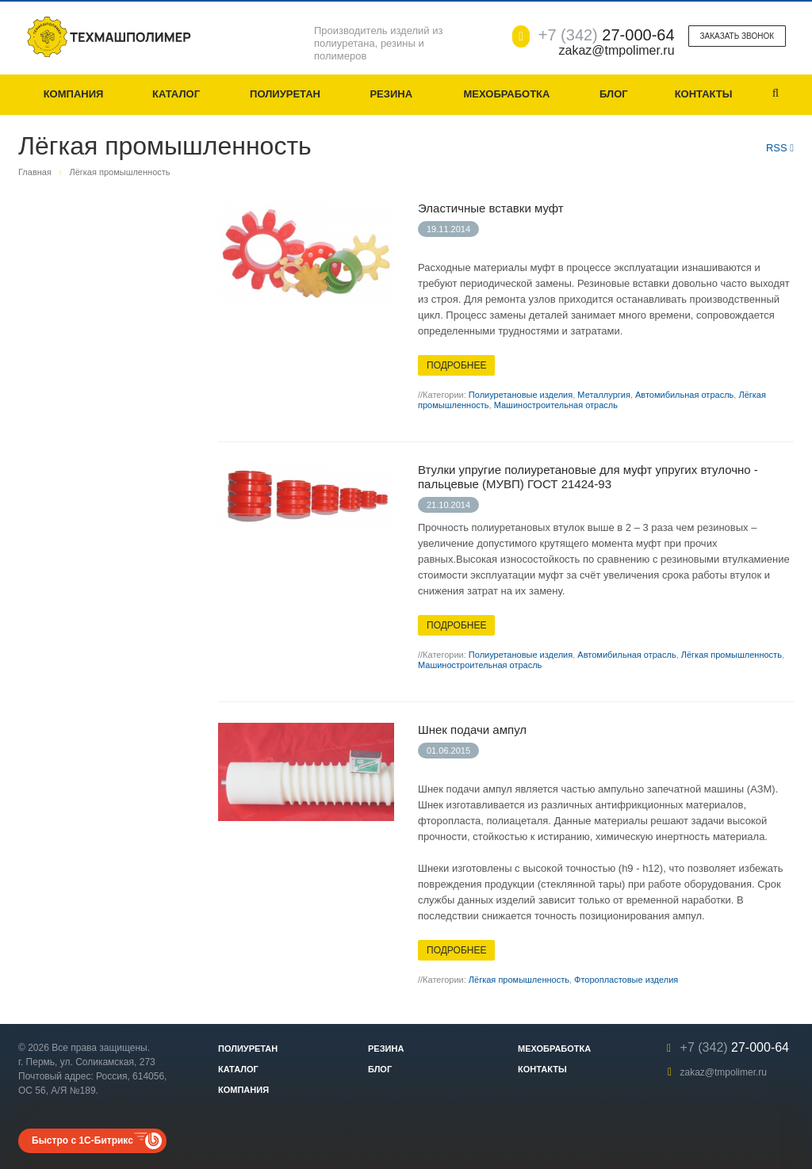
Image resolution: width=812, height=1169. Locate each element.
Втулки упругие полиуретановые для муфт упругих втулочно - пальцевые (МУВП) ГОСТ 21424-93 (588, 477)
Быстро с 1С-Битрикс (82, 1140)
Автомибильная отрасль (684, 394)
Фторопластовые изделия (626, 979)
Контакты (704, 94)
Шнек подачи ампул (472, 729)
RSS (780, 148)
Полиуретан (285, 94)
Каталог (176, 94)
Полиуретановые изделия (521, 394)
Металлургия (603, 394)
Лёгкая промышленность (731, 654)
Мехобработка (506, 94)
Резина (391, 94)
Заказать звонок (737, 36)
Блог (613, 94)
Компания (74, 94)
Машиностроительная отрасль (556, 405)
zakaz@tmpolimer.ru (723, 1072)
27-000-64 (606, 35)
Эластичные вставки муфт (491, 208)
